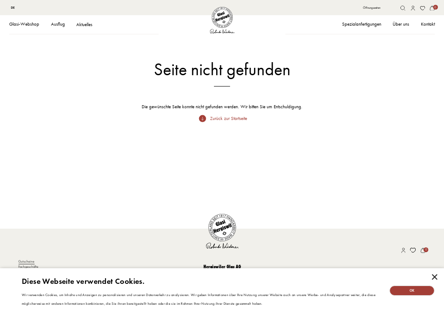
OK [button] (412, 291)
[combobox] (12, 8)
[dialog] (222, 290)
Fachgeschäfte (28, 267)
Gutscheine (26, 261)
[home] (222, 20)
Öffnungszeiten (371, 8)
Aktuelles (84, 24)
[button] (24, 24)
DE (13, 8)
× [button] (434, 277)
